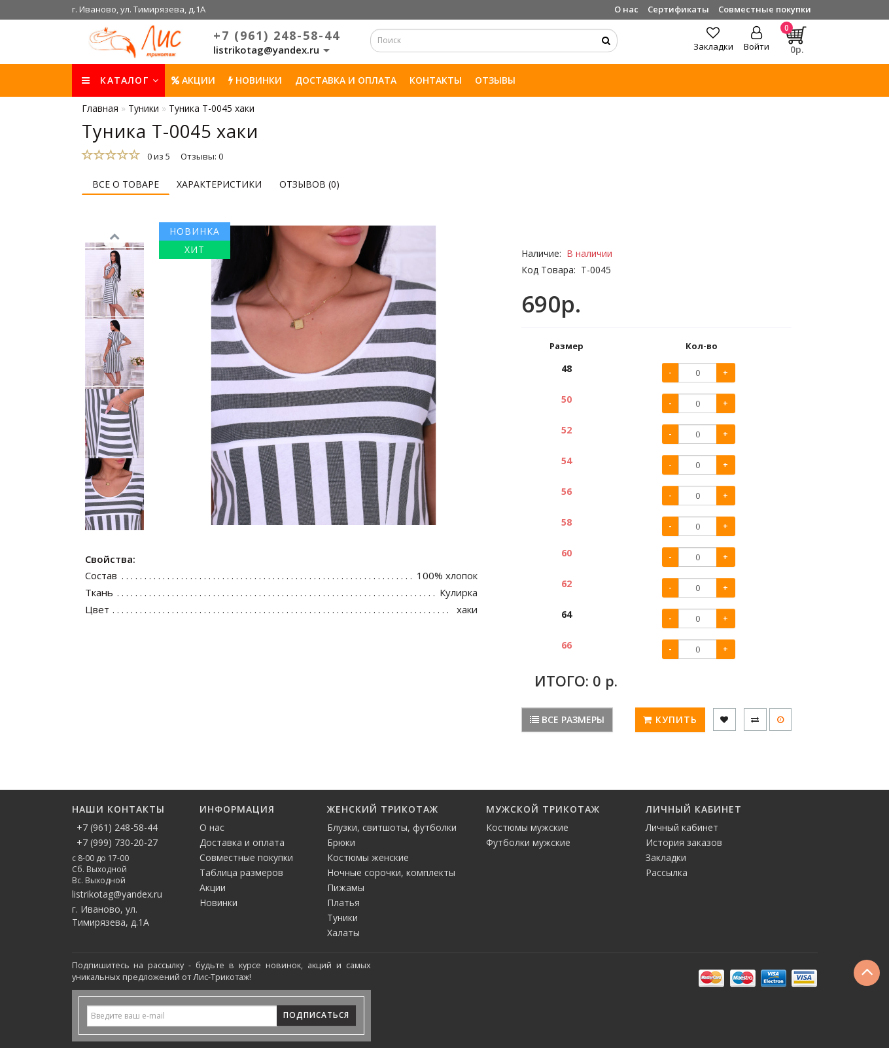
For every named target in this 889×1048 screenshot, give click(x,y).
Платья (343, 902)
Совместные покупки (764, 9)
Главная (100, 108)
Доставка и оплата (345, 80)
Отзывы (495, 80)
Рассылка (667, 872)
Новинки (218, 902)
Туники (342, 917)
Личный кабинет (682, 827)
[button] (115, 536)
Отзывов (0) (309, 184)
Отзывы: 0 (202, 156)
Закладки (666, 857)
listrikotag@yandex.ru (117, 894)
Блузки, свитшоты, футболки (392, 827)
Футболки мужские (528, 842)
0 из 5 (156, 156)
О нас (626, 9)
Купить (670, 719)
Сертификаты (678, 9)
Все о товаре (125, 184)
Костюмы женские (368, 857)
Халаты (343, 932)
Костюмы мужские (527, 827)
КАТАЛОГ (120, 80)
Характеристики (219, 184)
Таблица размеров (241, 872)
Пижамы (345, 887)
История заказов (684, 842)
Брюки (341, 842)
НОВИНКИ (255, 80)
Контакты (436, 80)
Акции (193, 80)
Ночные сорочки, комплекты (391, 872)
